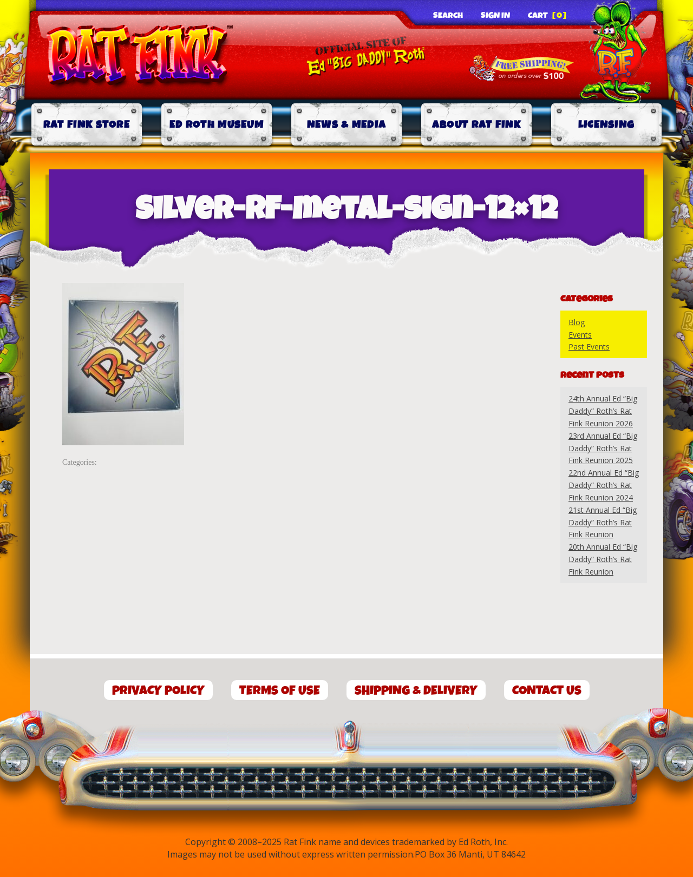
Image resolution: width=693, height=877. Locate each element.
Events (580, 334)
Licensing (606, 124)
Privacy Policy (158, 691)
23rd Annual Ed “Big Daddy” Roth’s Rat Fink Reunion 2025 (602, 448)
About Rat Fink (476, 124)
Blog (576, 322)
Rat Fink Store (86, 124)
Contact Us (546, 691)
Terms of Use (279, 691)
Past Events (589, 346)
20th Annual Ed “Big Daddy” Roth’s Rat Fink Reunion (602, 559)
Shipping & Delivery (416, 691)
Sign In (495, 16)
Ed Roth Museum (216, 124)
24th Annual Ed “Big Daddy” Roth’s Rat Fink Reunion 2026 (602, 410)
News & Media (347, 124)
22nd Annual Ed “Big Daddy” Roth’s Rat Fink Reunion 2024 (603, 485)
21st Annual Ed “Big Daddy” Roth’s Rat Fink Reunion (602, 522)
